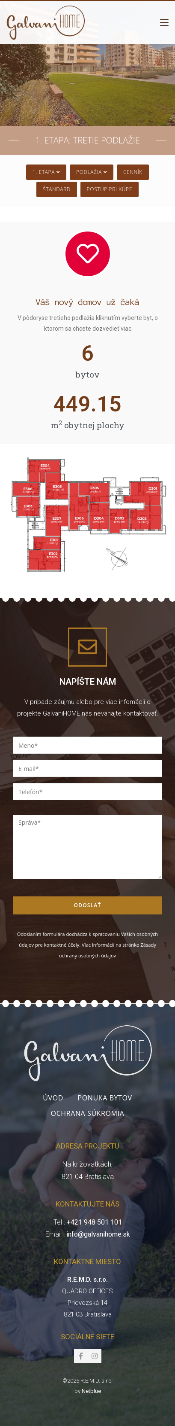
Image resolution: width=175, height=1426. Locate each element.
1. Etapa (46, 172)
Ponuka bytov (105, 1098)
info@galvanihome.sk (98, 1234)
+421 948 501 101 (94, 1222)
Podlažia (91, 172)
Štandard (57, 189)
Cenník (132, 172)
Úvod (53, 1098)
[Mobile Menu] (164, 23)
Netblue (91, 1391)
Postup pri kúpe (109, 189)
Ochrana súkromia (88, 1113)
